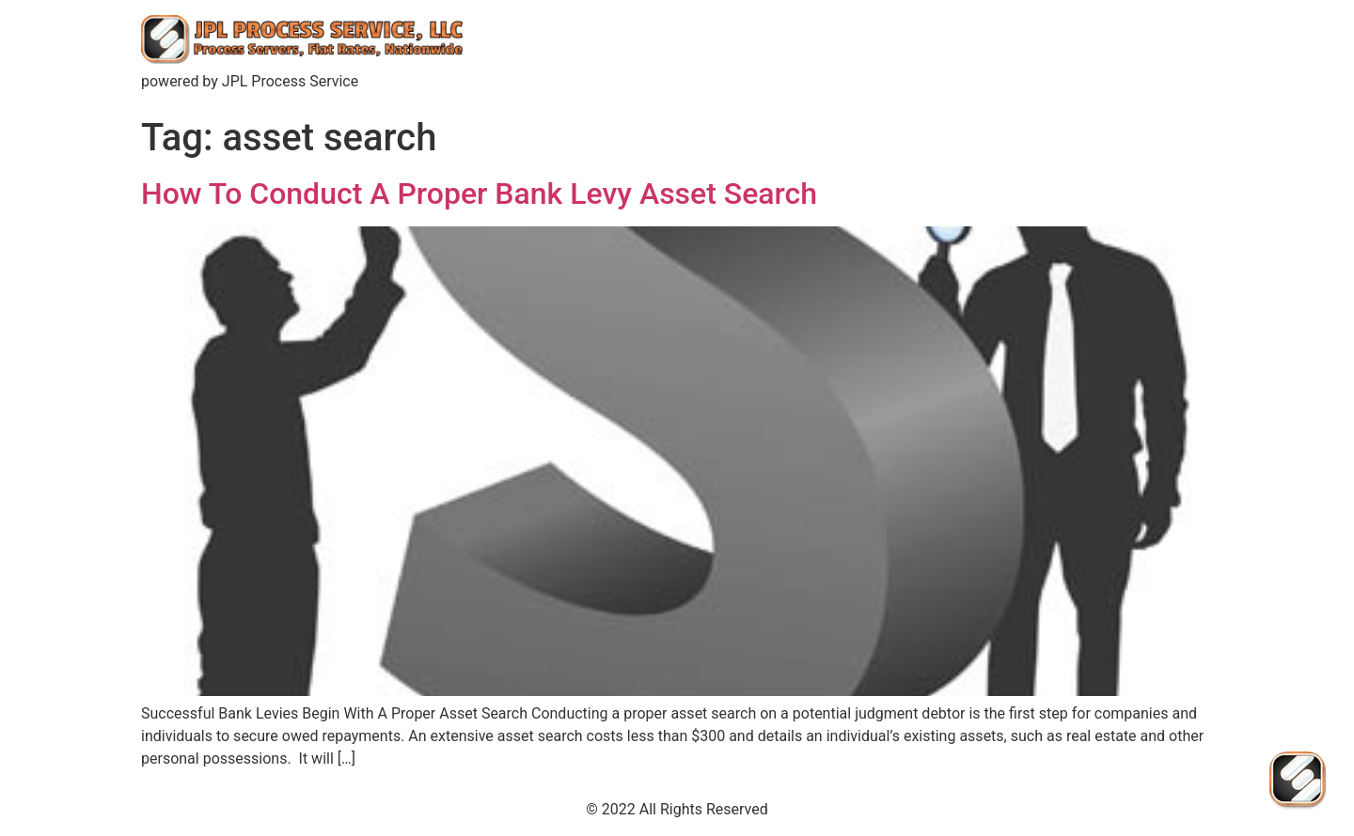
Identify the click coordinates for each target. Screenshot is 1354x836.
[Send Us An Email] (1297, 779)
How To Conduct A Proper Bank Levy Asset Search (479, 193)
